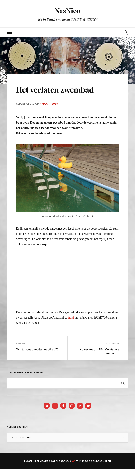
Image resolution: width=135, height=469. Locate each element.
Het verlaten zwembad (55, 89)
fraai (70, 317)
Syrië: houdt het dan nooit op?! (37, 349)
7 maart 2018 (48, 103)
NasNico (67, 10)
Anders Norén (102, 461)
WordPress (63, 461)
